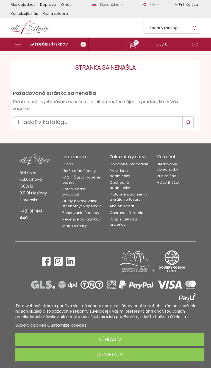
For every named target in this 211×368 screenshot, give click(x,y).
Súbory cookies (30, 325)
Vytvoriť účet (168, 182)
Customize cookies (67, 325)
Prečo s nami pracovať (74, 191)
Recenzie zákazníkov (81, 219)
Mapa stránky (74, 225)
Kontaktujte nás (24, 13)
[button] (163, 45)
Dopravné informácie (129, 164)
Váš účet (166, 157)
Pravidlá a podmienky (120, 173)
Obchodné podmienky (120, 185)
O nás (66, 4)
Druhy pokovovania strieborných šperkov (81, 203)
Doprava (48, 4)
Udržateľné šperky (79, 170)
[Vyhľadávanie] (171, 28)
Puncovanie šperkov (80, 212)
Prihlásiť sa (166, 176)
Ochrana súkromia (126, 212)
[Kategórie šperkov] (52, 44)
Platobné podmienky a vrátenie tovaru (128, 197)
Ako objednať (23, 4)
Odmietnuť (110, 354)
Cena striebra (55, 13)
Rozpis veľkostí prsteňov (123, 222)
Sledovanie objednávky (167, 167)
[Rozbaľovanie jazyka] (109, 4)
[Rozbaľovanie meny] (152, 4)
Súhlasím (110, 339)
